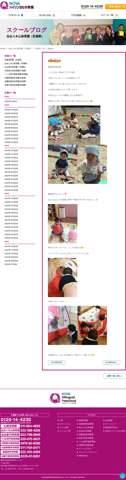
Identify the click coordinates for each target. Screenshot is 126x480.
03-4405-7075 (11, 469)
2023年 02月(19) (11, 186)
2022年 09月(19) (11, 209)
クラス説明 (64, 427)
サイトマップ (110, 424)
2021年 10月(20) (11, 254)
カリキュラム (64, 424)
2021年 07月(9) (11, 264)
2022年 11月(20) (11, 202)
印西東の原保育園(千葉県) (15, 71)
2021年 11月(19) (11, 250)
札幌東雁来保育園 (86, 424)
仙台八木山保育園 (86, 427)
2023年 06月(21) (11, 172)
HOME (3, 48)
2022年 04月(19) (11, 227)
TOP (61, 420)
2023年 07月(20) (11, 169)
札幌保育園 (83, 420)
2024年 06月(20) (11, 124)
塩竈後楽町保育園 (86, 435)
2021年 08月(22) (11, 261)
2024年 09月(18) (11, 113)
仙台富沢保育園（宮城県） (16, 67)
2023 (7, 145)
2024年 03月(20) (11, 135)
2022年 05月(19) (11, 224)
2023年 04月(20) (11, 179)
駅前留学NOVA (111, 427)
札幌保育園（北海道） (14, 60)
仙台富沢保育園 (85, 431)
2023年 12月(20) (11, 150)
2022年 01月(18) (11, 238)
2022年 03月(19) (11, 231)
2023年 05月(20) (11, 176)
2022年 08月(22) (11, 213)
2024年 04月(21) (11, 131)
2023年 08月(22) (11, 165)
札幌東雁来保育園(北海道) (15, 78)
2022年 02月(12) (11, 234)
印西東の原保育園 (86, 445)
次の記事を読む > (111, 362)
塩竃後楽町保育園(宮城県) (15, 81)
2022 (7, 193)
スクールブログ (85, 449)
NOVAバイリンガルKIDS (115, 431)
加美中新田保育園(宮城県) (15, 85)
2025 (7, 96)
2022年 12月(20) (11, 198)
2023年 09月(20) (11, 161)
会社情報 (108, 420)
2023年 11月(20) (11, 154)
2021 (7, 241)
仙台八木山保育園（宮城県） (20, 48)
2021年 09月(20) (11, 257)
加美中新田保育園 (86, 438)
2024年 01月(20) (11, 142)
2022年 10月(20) (11, 206)
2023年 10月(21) (11, 158)
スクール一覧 (64, 431)
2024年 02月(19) (11, 139)
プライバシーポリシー (88, 452)
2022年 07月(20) (11, 216)
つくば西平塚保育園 (87, 442)
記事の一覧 (39, 48)
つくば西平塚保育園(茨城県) (16, 74)
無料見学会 (83, 456)
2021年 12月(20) (11, 246)
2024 (7, 105)
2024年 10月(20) (11, 110)
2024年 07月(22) (11, 121)
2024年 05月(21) (11, 128)
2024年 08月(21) (11, 117)
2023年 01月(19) (11, 190)
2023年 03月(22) (11, 183)
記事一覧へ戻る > (114, 376)
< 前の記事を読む (56, 362)
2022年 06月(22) (11, 220)
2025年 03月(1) (11, 101)
